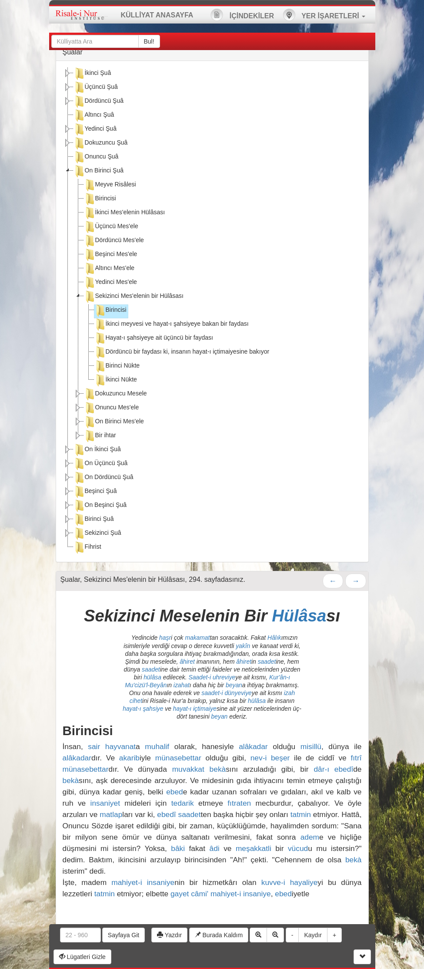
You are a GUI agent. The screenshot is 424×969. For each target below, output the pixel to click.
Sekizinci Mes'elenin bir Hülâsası (134, 296)
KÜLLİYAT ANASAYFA (157, 15)
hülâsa (152, 677)
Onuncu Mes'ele (111, 408)
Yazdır (169, 935)
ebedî (166, 814)
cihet (136, 700)
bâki (178, 848)
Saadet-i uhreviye (211, 677)
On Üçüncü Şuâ (100, 464)
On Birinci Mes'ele (114, 422)
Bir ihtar (100, 436)
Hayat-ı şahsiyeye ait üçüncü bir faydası (153, 338)
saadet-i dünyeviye (226, 692)
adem (309, 837)
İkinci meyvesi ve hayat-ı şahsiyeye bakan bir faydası (171, 324)
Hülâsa (299, 615)
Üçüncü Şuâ (95, 87)
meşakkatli (253, 848)
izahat (182, 685)
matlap (111, 814)
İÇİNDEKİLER (242, 15)
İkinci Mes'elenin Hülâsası (124, 213)
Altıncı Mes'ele (109, 269)
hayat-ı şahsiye (143, 708)
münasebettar (178, 757)
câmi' (199, 893)
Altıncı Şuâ (93, 115)
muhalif (157, 746)
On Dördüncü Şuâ (103, 478)
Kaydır (312, 935)
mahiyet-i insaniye (142, 882)
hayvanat (120, 746)
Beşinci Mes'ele (110, 255)
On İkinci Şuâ (97, 450)
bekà (218, 769)
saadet (267, 661)
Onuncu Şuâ (96, 157)
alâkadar (253, 746)
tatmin (300, 814)
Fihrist (87, 547)
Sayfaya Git (123, 935)
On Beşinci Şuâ (100, 506)
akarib (129, 757)
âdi (215, 848)
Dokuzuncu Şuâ (100, 143)
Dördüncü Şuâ (98, 101)
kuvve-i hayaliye (289, 882)
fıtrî (356, 757)
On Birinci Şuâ (98, 171)
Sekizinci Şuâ (97, 533)
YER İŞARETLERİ (324, 15)
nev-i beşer (270, 757)
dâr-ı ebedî (333, 769)
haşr (165, 637)
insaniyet (105, 803)
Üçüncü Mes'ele (111, 227)
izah (289, 692)
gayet (179, 893)
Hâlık (274, 637)
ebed (174, 791)
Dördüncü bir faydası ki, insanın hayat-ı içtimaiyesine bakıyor (182, 352)
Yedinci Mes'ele (110, 283)
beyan (234, 685)
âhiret (187, 661)
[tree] (212, 311)
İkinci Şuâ (92, 74)
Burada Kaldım (219, 935)
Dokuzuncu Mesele (115, 394)
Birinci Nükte (117, 366)
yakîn (243, 645)
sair (94, 746)
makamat (197, 637)
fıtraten (239, 803)
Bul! (149, 41)
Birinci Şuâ (93, 519)
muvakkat (188, 769)
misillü (310, 746)
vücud (298, 848)
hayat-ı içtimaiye (195, 708)
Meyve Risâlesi (110, 185)
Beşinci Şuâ (95, 492)
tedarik (182, 803)
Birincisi (100, 199)
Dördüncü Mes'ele (114, 241)
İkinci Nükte (115, 380)
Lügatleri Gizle (82, 956)
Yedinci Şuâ (95, 129)
